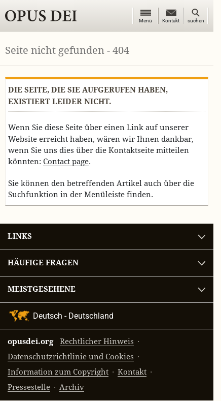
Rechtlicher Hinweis (97, 341)
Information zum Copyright (58, 372)
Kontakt (132, 372)
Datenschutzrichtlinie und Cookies (71, 357)
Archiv (71, 387)
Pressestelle (29, 387)
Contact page (66, 161)
